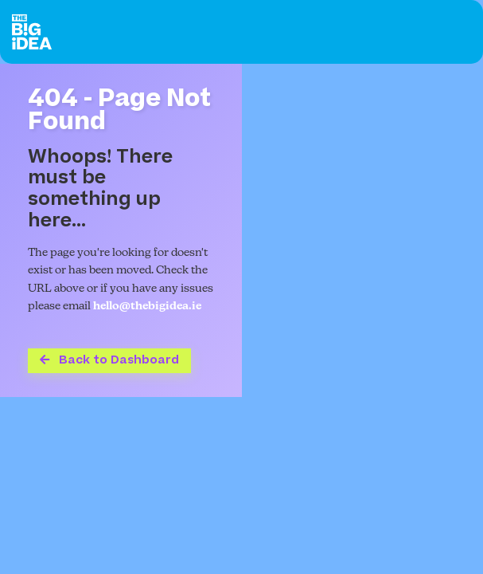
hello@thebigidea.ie (147, 307)
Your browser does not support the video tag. (363, 230)
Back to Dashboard (109, 360)
